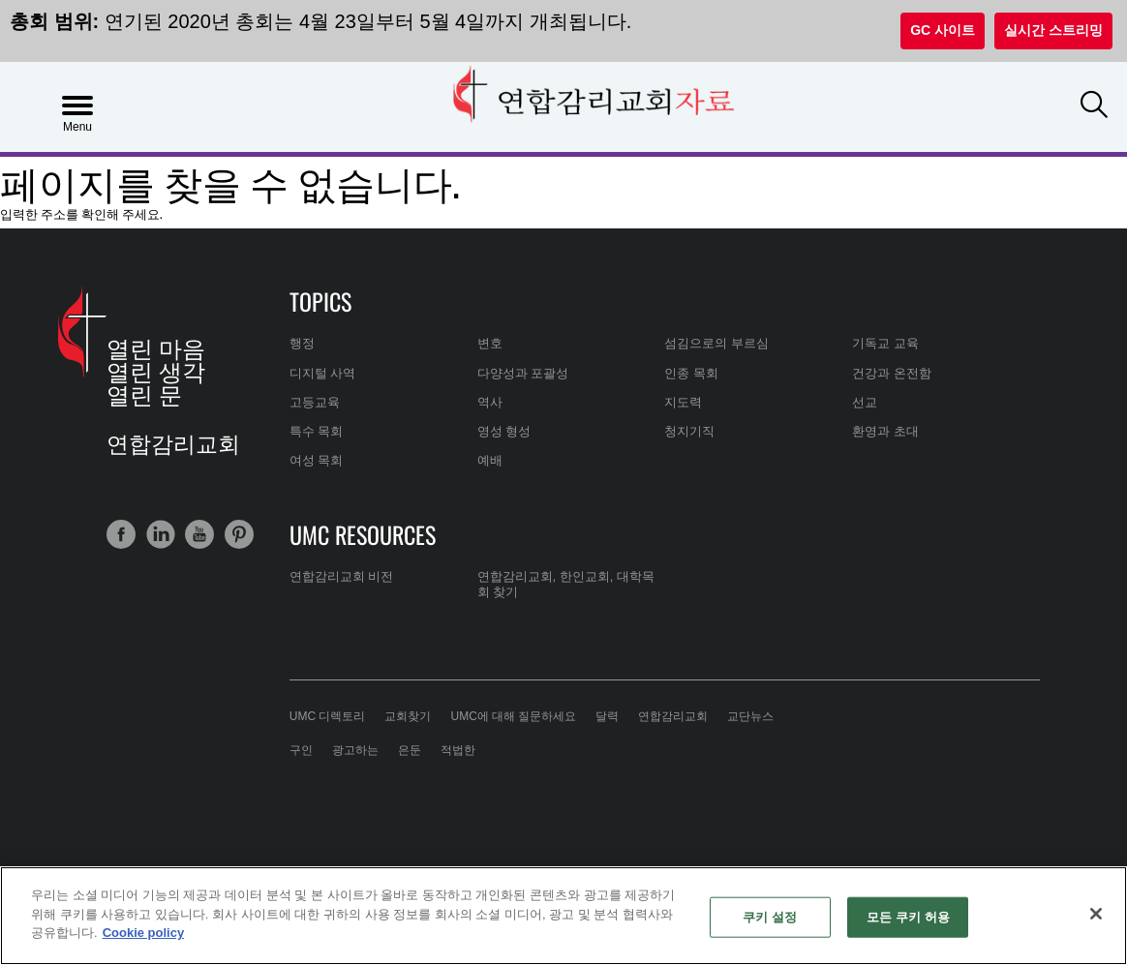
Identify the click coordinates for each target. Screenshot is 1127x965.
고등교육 (314, 402)
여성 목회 (316, 460)
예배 (490, 460)
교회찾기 (407, 716)
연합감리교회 (673, 716)
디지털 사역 (322, 373)
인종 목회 (691, 373)
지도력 (683, 402)
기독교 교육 (885, 343)
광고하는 (355, 750)
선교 (864, 402)
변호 (490, 343)
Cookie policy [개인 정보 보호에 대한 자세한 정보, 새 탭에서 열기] (144, 932)
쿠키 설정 (770, 917)
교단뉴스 (750, 716)
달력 (607, 716)
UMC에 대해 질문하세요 (513, 716)
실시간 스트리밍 (1053, 30)
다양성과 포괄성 (523, 373)
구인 (301, 750)
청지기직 (689, 431)
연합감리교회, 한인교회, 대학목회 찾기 (566, 584)
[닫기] (1096, 913)
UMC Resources (362, 534)
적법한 (458, 750)
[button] (1094, 105)
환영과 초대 (885, 431)
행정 (302, 343)
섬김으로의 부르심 (716, 343)
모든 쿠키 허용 (908, 917)
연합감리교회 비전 (341, 576)
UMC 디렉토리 (327, 716)
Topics (320, 301)
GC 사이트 (942, 30)
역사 (490, 402)
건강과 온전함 (891, 373)
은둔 (409, 750)
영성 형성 (504, 431)
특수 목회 (316, 431)
